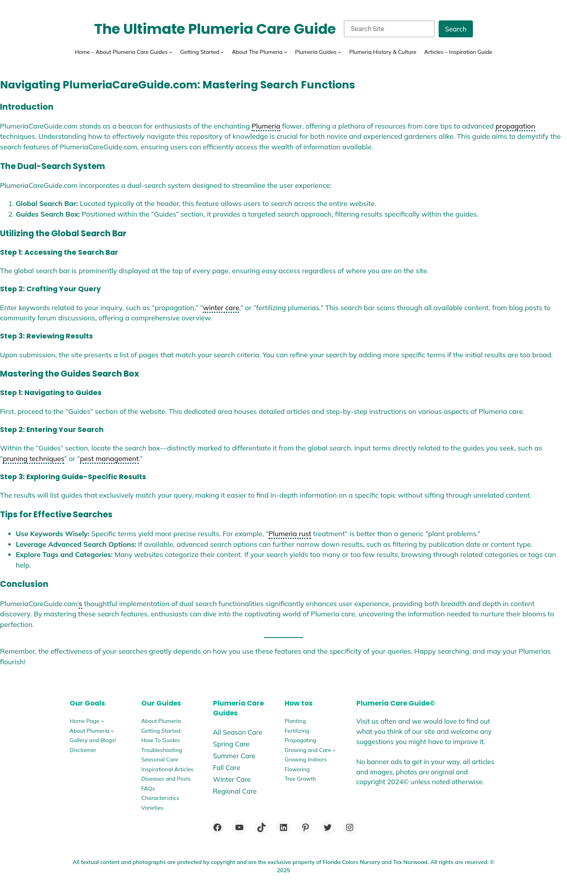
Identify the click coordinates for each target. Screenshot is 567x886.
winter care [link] (221, 307)
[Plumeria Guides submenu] (339, 51)
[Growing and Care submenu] (333, 750)
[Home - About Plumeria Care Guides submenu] (170, 51)
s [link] (80, 603)
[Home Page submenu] (102, 720)
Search (456, 29)
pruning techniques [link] (33, 458)
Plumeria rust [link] (290, 533)
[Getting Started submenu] (222, 51)
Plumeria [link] (266, 125)
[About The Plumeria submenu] (285, 51)
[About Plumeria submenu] (112, 730)
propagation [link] (515, 125)
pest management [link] (109, 458)
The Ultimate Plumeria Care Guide (215, 29)
